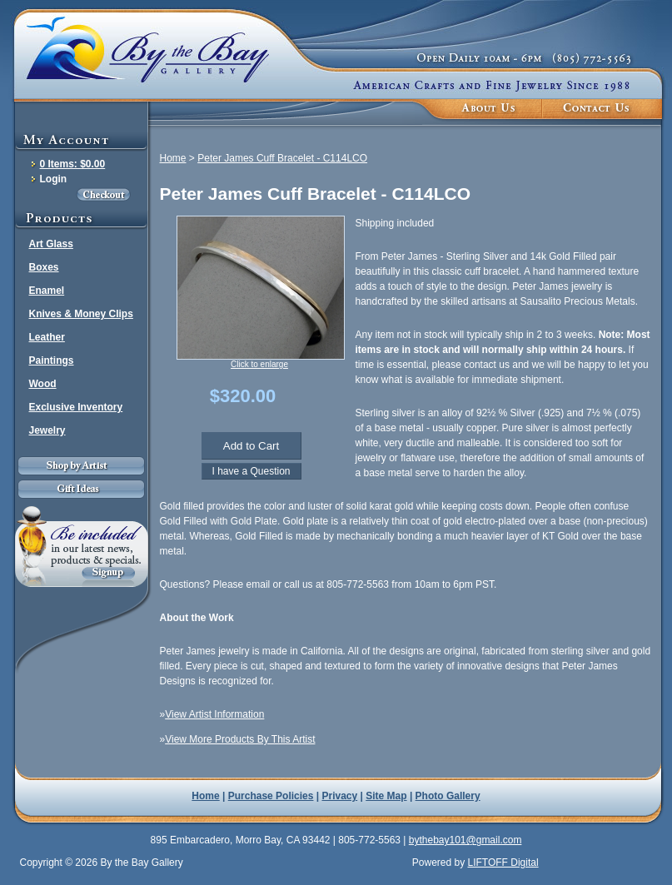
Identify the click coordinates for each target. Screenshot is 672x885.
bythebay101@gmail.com (465, 840)
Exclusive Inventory (76, 407)
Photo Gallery (448, 796)
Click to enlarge (259, 364)
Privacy (340, 796)
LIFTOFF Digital (502, 862)
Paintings (51, 360)
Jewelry (47, 430)
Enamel (47, 290)
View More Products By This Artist (240, 739)
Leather (47, 337)
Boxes (44, 267)
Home (173, 158)
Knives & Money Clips (81, 314)
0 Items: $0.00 (73, 164)
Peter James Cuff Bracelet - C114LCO (282, 158)
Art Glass (51, 244)
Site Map (386, 796)
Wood (43, 384)
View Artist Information (214, 714)
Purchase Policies (271, 796)
